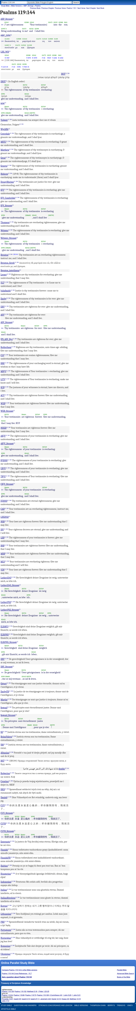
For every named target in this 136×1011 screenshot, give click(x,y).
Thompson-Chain (98, 1005)
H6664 (6, 85)
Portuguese (6, 930)
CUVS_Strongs (7, 831)
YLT (2, 282)
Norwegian (6, 938)
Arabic (62, 768)
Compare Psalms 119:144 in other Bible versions (19, 970)
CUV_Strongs (7, 813)
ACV (3, 395)
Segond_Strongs (8, 715)
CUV (3, 805)
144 (2, 25)
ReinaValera (6, 736)
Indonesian (6, 881)
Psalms (37, 6)
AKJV (3, 436)
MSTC (3, 141)
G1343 (6, 22)
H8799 (29, 677)
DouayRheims (7, 182)
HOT (63, 74)
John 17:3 (5, 1001)
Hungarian (6, 873)
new (3, 103)
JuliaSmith (6, 290)
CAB (3, 509)
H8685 (7, 677)
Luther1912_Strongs (10, 609)
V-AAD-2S (4, 67)
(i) (13, 18)
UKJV (3, 468)
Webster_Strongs (8, 238)
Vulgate (4, 120)
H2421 (27, 94)
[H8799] (32, 113)
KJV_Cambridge (8, 198)
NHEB (3, 428)
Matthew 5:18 (32, 991)
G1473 (50, 22)
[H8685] (8, 113)
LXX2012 (5, 517)
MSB (3, 553)
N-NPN (34, 58)
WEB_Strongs (7, 411)
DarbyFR (5, 691)
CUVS (3, 823)
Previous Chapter (47, 8)
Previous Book (35, 8)
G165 (65, 22)
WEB (3, 403)
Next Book (100, 8)
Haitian (4, 865)
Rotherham (6, 347)
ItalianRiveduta (8, 898)
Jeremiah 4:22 (45, 999)
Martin (4, 699)
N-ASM (60, 58)
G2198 (37, 29)
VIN (2, 569)
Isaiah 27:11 (35, 999)
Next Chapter (91, 8)
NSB (3, 521)
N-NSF (7, 58)
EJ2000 (4, 501)
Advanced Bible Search (125, 973)
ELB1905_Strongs (9, 642)
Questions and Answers (25, 1005)
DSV (2, 659)
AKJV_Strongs (7, 443)
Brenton (4, 254)
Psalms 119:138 (8, 991)
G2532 (31, 29)
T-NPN (28, 58)
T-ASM (54, 58)
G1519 (55, 22)
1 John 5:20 (67, 995)
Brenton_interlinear (10, 270)
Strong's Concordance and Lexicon (55, 1005)
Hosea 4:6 (65, 999)
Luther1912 (6, 602)
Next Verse (81, 8)
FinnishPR (6, 857)
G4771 (44, 55)
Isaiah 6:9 (17, 999)
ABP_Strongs (7, 19)
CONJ (19, 67)
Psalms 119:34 (7, 995)
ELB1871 (4, 626)
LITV (3, 379)
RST (2, 760)
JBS (2, 744)
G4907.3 (4, 29)
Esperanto (5, 841)
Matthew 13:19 (75, 999)
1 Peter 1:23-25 (43, 991)
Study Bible (5, 6)
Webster (4, 230)
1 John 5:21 (76, 995)
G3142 (32, 22)
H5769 (43, 85)
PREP (49, 58)
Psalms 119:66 (19, 995)
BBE (3, 363)
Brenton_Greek (8, 263)
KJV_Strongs (6, 205)
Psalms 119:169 (43, 995)
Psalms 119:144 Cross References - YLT (17, 973)
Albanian (5, 752)
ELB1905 (5, 634)
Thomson (5, 222)
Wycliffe (4, 129)
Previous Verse (60, 8)
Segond (4, 707)
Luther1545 (6, 577)
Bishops (4, 174)
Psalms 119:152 (20, 991)
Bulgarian (5, 773)
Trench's (121, 1005)
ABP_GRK (6, 35)
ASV (2, 314)
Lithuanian (6, 914)
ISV (2, 529)
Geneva (4, 166)
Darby (3, 298)
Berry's (111, 1005)
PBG (2, 922)
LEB (2, 537)
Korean (4, 906)
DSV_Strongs (7, 666)
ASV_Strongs (6, 322)
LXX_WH (5, 51)
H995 (3, 94)
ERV (3, 306)
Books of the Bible (123, 977)
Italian (4, 889)
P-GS (43, 58)
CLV (2, 355)
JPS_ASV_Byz (7, 339)
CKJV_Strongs (7, 484)
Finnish (4, 849)
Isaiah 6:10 (26, 999)
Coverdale (5, 133)
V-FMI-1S (25, 67)
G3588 (26, 22)
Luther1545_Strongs (10, 585)
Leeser (4, 274)
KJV (2, 190)
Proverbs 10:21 (7, 999)
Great (3, 157)
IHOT (3, 81)
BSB (2, 545)
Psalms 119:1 (72, 8)
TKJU (3, 476)
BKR (3, 789)
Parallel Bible (122, 970)
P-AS (13, 67)
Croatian (5, 781)
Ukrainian (5, 954)
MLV (3, 561)
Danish (4, 797)
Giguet (4, 683)
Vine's (130, 1005)
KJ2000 (4, 460)
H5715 (25, 85)
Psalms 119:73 (30, 995)
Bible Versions (16, 6)
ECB (2, 387)
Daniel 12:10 (56, 999)
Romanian (5, 946)
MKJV (3, 371)
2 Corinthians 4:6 (56, 995)
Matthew (5, 149)
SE (2, 732)
